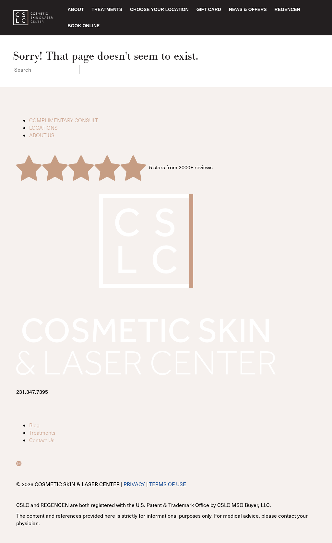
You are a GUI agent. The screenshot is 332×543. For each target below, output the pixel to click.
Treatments (106, 9)
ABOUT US (41, 135)
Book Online (84, 25)
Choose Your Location (159, 9)
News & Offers (248, 9)
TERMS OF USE (167, 484)
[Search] (46, 69)
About (76, 9)
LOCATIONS (43, 127)
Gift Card (208, 9)
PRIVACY (134, 484)
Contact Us (41, 440)
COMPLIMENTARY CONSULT (63, 120)
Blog (34, 425)
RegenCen (287, 9)
